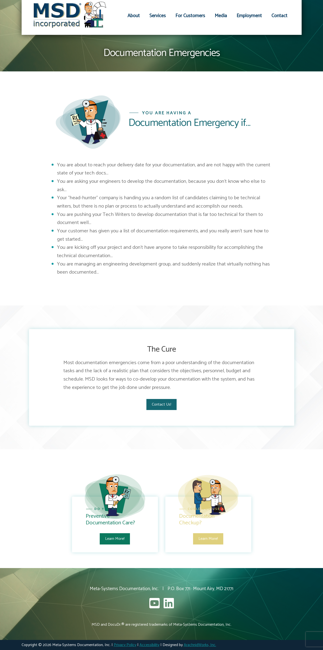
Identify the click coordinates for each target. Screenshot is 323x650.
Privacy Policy (125, 645)
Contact (279, 16)
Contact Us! (161, 404)
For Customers (190, 16)
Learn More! (115, 538)
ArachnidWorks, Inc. (200, 645)
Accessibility (149, 645)
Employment (249, 16)
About (133, 16)
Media (221, 16)
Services (157, 16)
